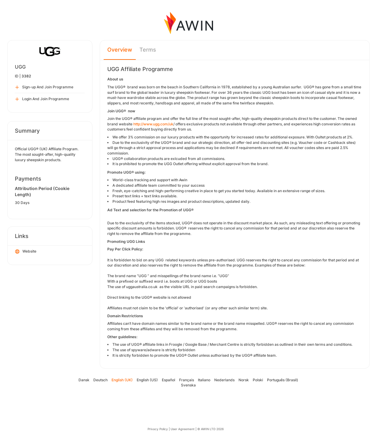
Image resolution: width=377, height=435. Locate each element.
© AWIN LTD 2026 (210, 429)
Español (168, 380)
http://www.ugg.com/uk (153, 124)
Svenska (188, 385)
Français (186, 380)
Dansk (83, 380)
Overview (119, 49)
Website (25, 252)
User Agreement (183, 429)
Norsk (244, 380)
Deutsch (100, 380)
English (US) (147, 380)
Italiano (204, 380)
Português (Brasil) (282, 380)
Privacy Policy (158, 429)
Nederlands (224, 380)
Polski (258, 380)
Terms (147, 49)
